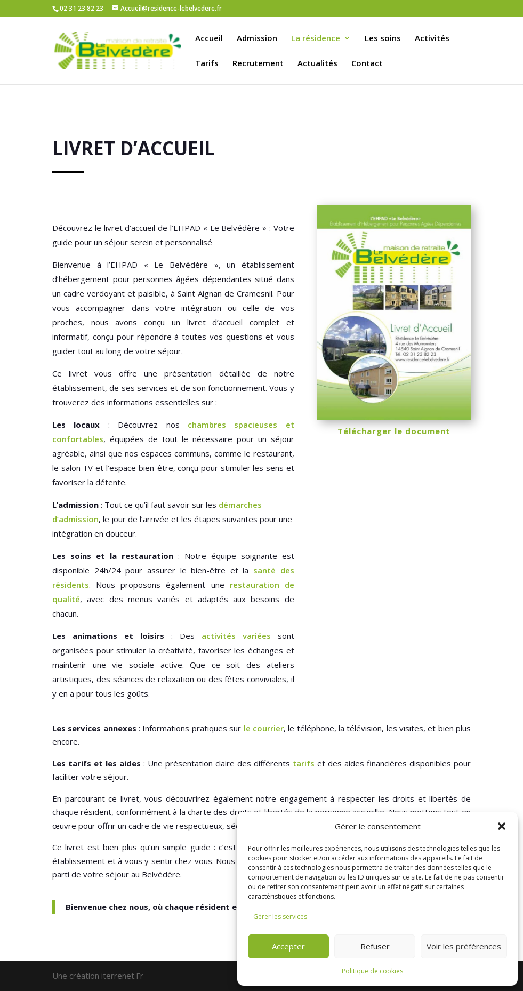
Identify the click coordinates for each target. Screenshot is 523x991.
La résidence (315, 38)
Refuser (375, 946)
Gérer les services (280, 916)
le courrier (264, 728)
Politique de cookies (372, 971)
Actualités (317, 63)
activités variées (236, 635)
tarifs (304, 763)
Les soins (383, 38)
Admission (257, 38)
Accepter (288, 946)
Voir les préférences (464, 946)
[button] (501, 826)
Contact (367, 63)
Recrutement (258, 63)
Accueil (209, 38)
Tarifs (207, 63)
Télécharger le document (393, 431)
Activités (432, 38)
